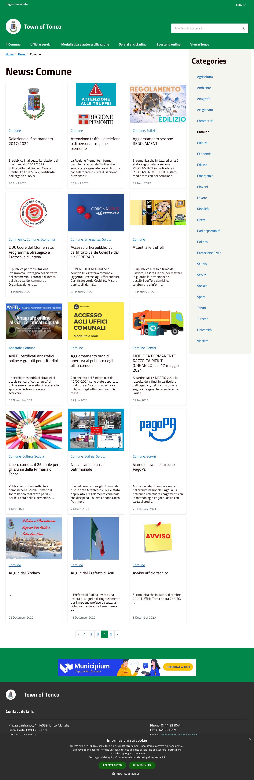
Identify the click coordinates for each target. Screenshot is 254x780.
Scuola (39, 456)
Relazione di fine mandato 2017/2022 (31, 141)
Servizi (107, 239)
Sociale (202, 285)
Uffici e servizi (40, 44)
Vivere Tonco (199, 44)
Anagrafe (15, 347)
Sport (201, 296)
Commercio (17, 239)
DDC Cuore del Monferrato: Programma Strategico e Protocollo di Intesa (31, 252)
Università (204, 329)
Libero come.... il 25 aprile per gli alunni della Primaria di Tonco (33, 469)
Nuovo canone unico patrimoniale (88, 467)
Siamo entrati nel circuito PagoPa (154, 467)
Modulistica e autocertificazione (85, 44)
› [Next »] (117, 634)
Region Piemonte (17, 4)
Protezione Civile (209, 252)
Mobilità (203, 208)
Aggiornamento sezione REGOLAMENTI (153, 141)
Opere (201, 219)
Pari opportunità (208, 230)
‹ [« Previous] (78, 634)
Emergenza (92, 239)
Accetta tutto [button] (112, 765)
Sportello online (168, 44)
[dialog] (127, 757)
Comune (15, 130)
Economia (47, 239)
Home (10, 54)
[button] (127, 773)
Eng (241, 4)
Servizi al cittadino (133, 44)
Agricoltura (205, 76)
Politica (202, 241)
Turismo (202, 318)
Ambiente (204, 87)
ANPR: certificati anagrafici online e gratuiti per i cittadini (33, 359)
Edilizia (151, 130)
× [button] (249, 739)
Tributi (201, 307)
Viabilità (202, 340)
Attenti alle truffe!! (148, 247)
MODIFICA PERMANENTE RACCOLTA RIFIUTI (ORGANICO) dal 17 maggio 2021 (156, 363)
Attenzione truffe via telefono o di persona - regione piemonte (95, 143)
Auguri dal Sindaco (24, 573)
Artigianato (205, 109)
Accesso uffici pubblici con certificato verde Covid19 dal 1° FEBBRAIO (95, 252)
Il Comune (13, 44)
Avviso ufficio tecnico (150, 573)
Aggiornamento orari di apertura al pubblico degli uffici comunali (92, 361)
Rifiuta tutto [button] (142, 765)
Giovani (202, 186)
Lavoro (202, 197)
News (22, 54)
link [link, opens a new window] (163, 757)
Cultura (27, 456)
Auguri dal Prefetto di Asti (92, 573)
